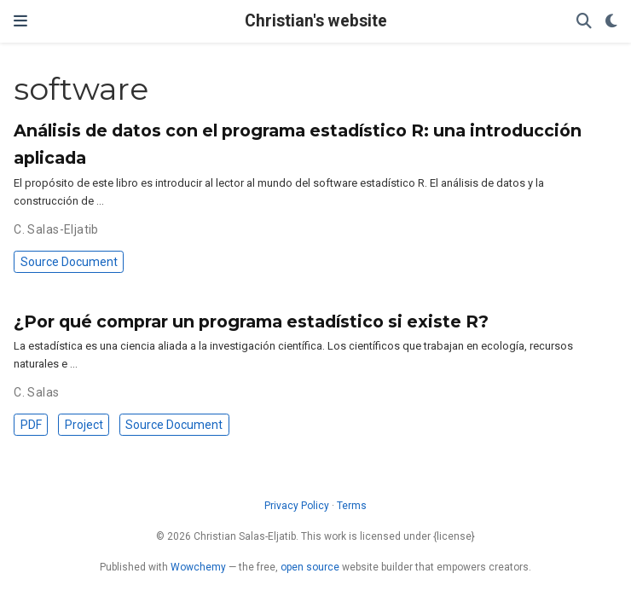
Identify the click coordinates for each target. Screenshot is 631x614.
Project (84, 425)
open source (310, 567)
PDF (31, 425)
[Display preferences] (611, 22)
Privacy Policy (296, 506)
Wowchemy (198, 567)
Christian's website (316, 21)
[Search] (584, 22)
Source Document (69, 262)
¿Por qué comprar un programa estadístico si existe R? (251, 321)
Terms (352, 506)
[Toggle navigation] (20, 20)
